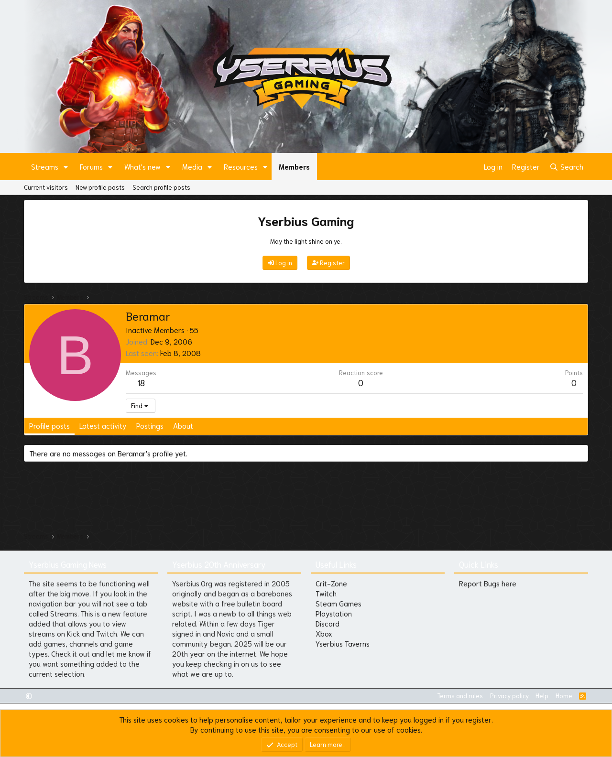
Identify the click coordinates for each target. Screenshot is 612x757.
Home (564, 696)
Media (192, 166)
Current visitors (46, 187)
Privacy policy (509, 696)
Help (542, 696)
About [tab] (183, 425)
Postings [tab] (150, 425)
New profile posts (100, 187)
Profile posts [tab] (49, 425)
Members (294, 166)
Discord (327, 623)
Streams (44, 166)
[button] (66, 166)
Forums (91, 166)
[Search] (566, 166)
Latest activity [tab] (103, 425)
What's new (142, 166)
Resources (241, 166)
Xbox (324, 633)
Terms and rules (460, 696)
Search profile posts (161, 187)
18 (141, 382)
